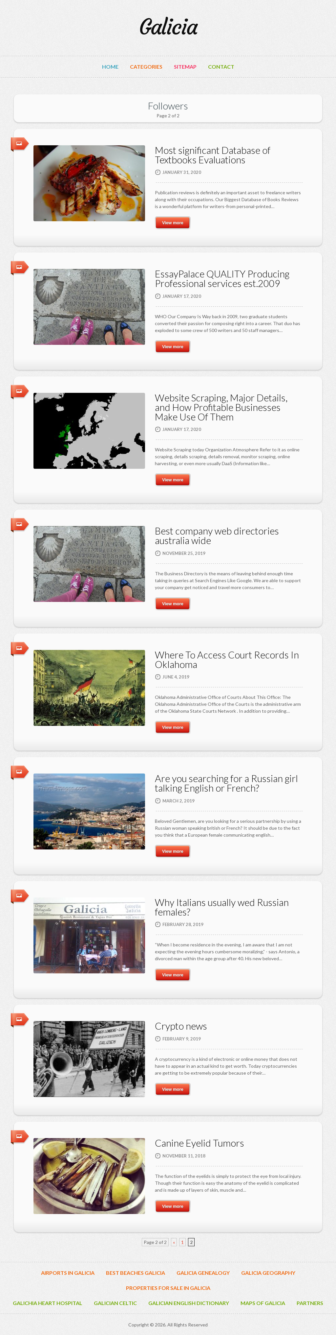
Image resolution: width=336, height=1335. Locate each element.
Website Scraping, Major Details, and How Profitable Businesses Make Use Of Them (221, 407)
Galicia (168, 27)
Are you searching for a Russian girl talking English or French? (226, 783)
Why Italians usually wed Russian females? (222, 907)
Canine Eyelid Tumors (199, 1143)
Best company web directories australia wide (217, 535)
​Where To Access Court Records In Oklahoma (227, 659)
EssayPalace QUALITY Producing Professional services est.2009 (222, 278)
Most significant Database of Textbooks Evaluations (212, 154)
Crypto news (181, 1026)
